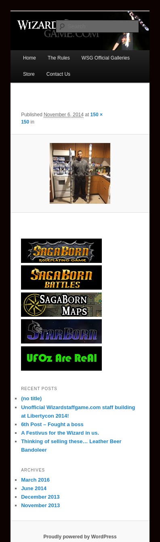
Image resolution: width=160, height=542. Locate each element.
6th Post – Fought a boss (52, 424)
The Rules (59, 58)
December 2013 (40, 497)
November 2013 (40, 505)
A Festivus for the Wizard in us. (60, 433)
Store (29, 74)
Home (29, 58)
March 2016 (35, 480)
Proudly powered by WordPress (79, 537)
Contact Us (58, 74)
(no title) (31, 398)
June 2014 (33, 488)
